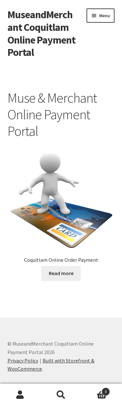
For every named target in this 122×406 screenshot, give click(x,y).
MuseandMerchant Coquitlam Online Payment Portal (41, 33)
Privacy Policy (22, 360)
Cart (95, 390)
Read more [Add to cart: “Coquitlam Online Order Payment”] (61, 273)
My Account (20, 395)
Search (61, 395)
